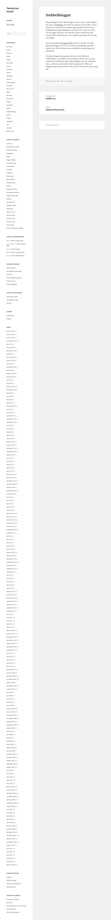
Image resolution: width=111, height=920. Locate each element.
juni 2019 (9, 383)
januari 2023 (11, 347)
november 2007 (11, 757)
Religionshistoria (12, 189)
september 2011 (11, 608)
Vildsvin (9, 199)
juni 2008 (9, 735)
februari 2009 (11, 709)
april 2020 (10, 370)
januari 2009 (11, 712)
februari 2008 (11, 748)
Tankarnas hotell (13, 10)
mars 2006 (10, 822)
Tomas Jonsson (11, 281)
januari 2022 (11, 360)
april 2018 (10, 403)
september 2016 (11, 422)
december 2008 (11, 715)
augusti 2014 (10, 494)
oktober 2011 (11, 604)
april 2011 (10, 624)
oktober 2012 (11, 565)
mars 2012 (10, 588)
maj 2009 (9, 699)
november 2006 (11, 796)
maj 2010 (9, 660)
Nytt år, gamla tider (17, 241)
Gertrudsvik (10, 166)
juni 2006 (9, 813)
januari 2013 (11, 556)
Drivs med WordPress (52, 125)
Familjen (9, 69)
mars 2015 (10, 471)
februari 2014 (11, 513)
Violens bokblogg (12, 284)
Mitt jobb (9, 95)
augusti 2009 (10, 689)
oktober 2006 (11, 800)
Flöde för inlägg (11, 880)
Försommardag (11, 163)
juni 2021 (9, 364)
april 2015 (10, 468)
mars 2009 (10, 705)
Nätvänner (10, 99)
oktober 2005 (11, 839)
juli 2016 (9, 425)
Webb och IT (10, 131)
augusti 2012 (10, 572)
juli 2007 (9, 770)
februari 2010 (11, 670)
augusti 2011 (10, 611)
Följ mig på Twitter (12, 297)
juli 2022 (9, 354)
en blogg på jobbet (66, 43)
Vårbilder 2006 (11, 205)
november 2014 (11, 484)
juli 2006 (9, 809)
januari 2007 (11, 790)
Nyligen (9, 319)
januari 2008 (11, 751)
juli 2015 (9, 458)
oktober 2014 (11, 487)
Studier (9, 118)
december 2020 (11, 367)
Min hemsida (11, 24)
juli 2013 (9, 536)
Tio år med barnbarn (13, 912)
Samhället (10, 105)
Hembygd (9, 76)
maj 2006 (9, 816)
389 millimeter (11, 909)
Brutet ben (10, 63)
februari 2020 (11, 373)
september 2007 (11, 764)
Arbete (9, 50)
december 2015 (11, 448)
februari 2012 (11, 591)
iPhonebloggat (11, 82)
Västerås (9, 128)
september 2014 (11, 491)
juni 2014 (9, 500)
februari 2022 (11, 357)
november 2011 (11, 601)
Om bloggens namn (12, 300)
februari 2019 (11, 386)
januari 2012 (11, 595)
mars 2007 (10, 783)
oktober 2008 (11, 722)
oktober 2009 (11, 683)
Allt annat (10, 47)
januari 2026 (11, 331)
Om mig (9, 303)
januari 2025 (11, 334)
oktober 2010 (11, 643)
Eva (8, 241)
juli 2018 (9, 393)
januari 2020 (11, 377)
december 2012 (11, 559)
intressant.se (10, 315)
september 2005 (11, 842)
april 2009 (10, 702)
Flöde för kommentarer (14, 884)
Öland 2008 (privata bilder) (15, 228)
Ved (8, 125)
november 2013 (11, 523)
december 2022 (11, 351)
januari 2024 (11, 338)
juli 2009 (9, 692)
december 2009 (11, 676)
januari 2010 (11, 673)
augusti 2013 (10, 533)
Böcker (9, 66)
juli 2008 (9, 731)
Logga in (9, 877)
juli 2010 (9, 653)
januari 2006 (11, 829)
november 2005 (11, 835)
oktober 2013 (11, 526)
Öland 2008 (10, 225)
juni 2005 (9, 852)
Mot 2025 (9, 903)
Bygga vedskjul (11, 160)
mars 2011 (10, 627)
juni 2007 (9, 774)
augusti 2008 (10, 728)
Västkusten (10, 209)
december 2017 (11, 406)
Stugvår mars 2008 (12, 196)
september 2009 (11, 686)
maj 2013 (9, 543)
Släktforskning (11, 112)
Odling (9, 102)
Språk (8, 115)
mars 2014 (10, 510)
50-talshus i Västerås (13, 899)
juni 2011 (9, 618)
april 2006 (10, 819)
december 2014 (11, 481)
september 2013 (11, 530)
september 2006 (11, 803)
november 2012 (11, 562)
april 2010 (10, 663)
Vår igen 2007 (11, 202)
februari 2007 (11, 787)
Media (8, 92)
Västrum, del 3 (11, 218)
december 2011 (11, 598)
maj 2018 (9, 400)
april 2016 (10, 435)
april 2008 (10, 741)
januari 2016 (11, 445)
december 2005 (11, 832)
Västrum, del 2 (11, 215)
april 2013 (10, 546)
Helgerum (10, 173)
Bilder (8, 56)
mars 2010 (10, 666)
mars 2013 (10, 549)
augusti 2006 (10, 806)
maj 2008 (9, 738)
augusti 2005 (10, 845)
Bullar (9, 157)
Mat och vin (10, 89)
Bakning (9, 53)
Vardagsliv (10, 121)
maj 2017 (9, 409)
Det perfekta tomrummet (14, 271)
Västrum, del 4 (11, 222)
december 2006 (11, 793)
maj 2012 (9, 582)
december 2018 (11, 390)
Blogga (9, 60)
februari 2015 (11, 474)
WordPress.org (11, 887)
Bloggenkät (10, 153)
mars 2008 (10, 744)
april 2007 (10, 780)
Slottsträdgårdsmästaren (14, 278)
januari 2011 (11, 634)
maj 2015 (9, 465)
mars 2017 (10, 413)
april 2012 (10, 585)
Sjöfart (9, 108)
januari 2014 (11, 517)
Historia (9, 79)
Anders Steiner (11, 268)
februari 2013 (11, 552)
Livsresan (9, 86)
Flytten (9, 73)
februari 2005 (11, 865)
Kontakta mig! (11, 183)
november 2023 (11, 341)
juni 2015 (9, 461)
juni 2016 (9, 429)
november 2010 (11, 640)
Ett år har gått (15, 249)
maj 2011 (9, 621)
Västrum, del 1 (11, 212)
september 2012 (11, 569)
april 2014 (10, 507)
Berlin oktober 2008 (13, 147)
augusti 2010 (10, 650)
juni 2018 (9, 396)
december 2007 (11, 754)
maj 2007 (9, 777)
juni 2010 (9, 656)
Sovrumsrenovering (13, 192)
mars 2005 (10, 861)
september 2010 (11, 647)
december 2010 (11, 637)
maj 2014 (9, 504)
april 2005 (10, 858)
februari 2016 (11, 442)
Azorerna (9, 144)
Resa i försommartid (17, 252)
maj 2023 (9, 344)
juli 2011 (9, 614)
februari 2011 (11, 630)
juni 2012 (9, 578)
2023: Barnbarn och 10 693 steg (16, 906)
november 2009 (11, 679)
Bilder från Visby (12, 150)
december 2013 (11, 520)
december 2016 (11, 419)
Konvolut (9, 274)
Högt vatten (10, 176)
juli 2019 (9, 380)
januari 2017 (11, 416)
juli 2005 (9, 848)
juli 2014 (9, 497)
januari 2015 (11, 478)
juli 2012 (9, 575)
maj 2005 (9, 855)
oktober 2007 (11, 761)
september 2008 (11, 725)
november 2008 (11, 718)
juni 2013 (9, 539)
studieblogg (58, 25)
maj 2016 (9, 432)
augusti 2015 (10, 455)
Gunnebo (9, 170)
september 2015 (11, 452)
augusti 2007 (10, 767)
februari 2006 (11, 826)
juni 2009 (9, 696)
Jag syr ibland (11, 179)
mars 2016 (10, 438)
